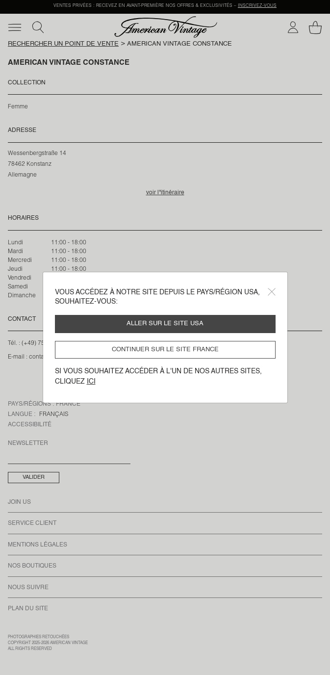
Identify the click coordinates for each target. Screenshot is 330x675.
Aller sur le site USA (165, 323)
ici (91, 381)
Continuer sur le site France (165, 349)
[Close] (272, 292)
